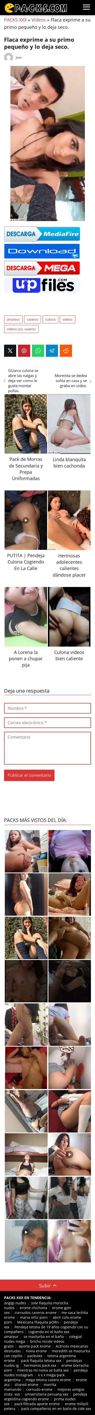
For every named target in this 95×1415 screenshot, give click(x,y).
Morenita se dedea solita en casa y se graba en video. (71, 380)
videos (67, 319)
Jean (19, 57)
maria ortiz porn (34, 1317)
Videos (38, 20)
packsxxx (34, 1355)
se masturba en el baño (44, 1336)
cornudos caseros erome (35, 1312)
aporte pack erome (35, 1346)
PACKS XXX (15, 20)
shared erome (27, 1384)
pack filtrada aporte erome (37, 1403)
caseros (32, 319)
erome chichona (33, 1307)
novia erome (36, 1351)
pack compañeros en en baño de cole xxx (56, 1408)
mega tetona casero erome (48, 1379)
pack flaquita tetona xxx (41, 1360)
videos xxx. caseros (21, 329)
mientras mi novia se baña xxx (43, 1370)
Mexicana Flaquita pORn (38, 1322)
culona (50, 319)
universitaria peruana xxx (46, 1394)
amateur (13, 319)
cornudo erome (39, 1389)
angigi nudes (15, 1303)
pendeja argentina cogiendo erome (45, 1396)
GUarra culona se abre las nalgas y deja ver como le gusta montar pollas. (23, 380)
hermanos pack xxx (40, 1365)
